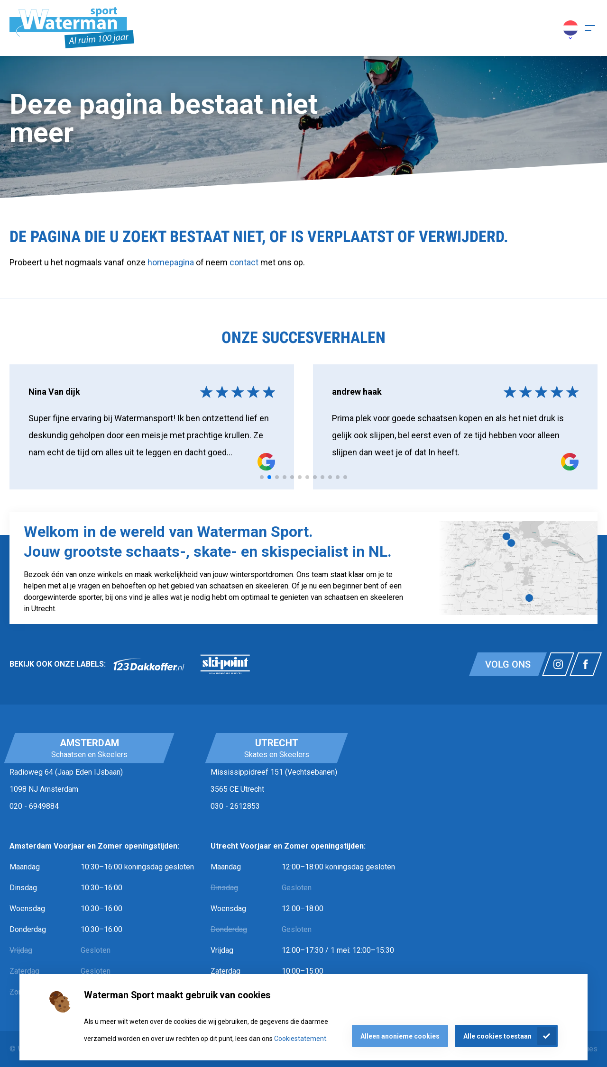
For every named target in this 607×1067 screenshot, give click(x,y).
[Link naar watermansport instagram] (558, 664)
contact (245, 262)
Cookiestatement (300, 1038)
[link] (148, 664)
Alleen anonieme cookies (400, 1036)
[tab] (262, 477)
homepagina (170, 262)
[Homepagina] (71, 28)
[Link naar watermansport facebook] (586, 664)
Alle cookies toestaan (497, 1036)
